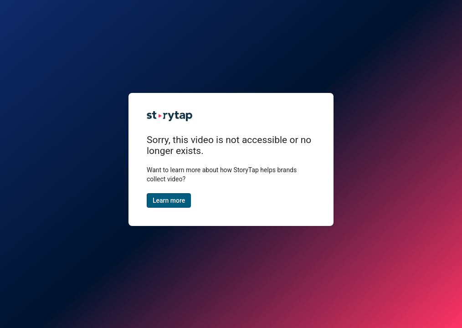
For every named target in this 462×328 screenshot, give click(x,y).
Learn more (169, 200)
